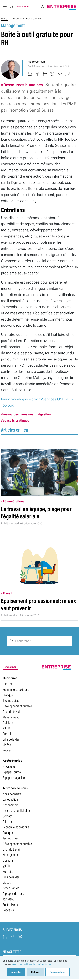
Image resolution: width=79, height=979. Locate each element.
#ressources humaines (17, 414)
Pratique (8, 695)
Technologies (11, 700)
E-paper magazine (14, 777)
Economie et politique (16, 689)
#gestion (44, 414)
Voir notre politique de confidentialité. (31, 964)
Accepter (16, 972)
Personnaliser (57, 972)
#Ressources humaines (22, 84)
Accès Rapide (11, 887)
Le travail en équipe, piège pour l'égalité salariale (36, 512)
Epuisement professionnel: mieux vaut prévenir (38, 604)
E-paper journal (12, 772)
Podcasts (8, 750)
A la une (7, 683)
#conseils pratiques (15, 420)
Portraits (8, 733)
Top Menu (8, 899)
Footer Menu (10, 904)
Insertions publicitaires (16, 810)
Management (13, 25)
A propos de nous (13, 893)
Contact (7, 816)
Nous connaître (12, 793)
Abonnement (10, 804)
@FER (6, 728)
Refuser (35, 972)
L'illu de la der (11, 739)
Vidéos (7, 744)
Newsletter (9, 766)
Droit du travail (11, 711)
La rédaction (10, 799)
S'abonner (23, 6)
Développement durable (17, 705)
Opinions (8, 722)
